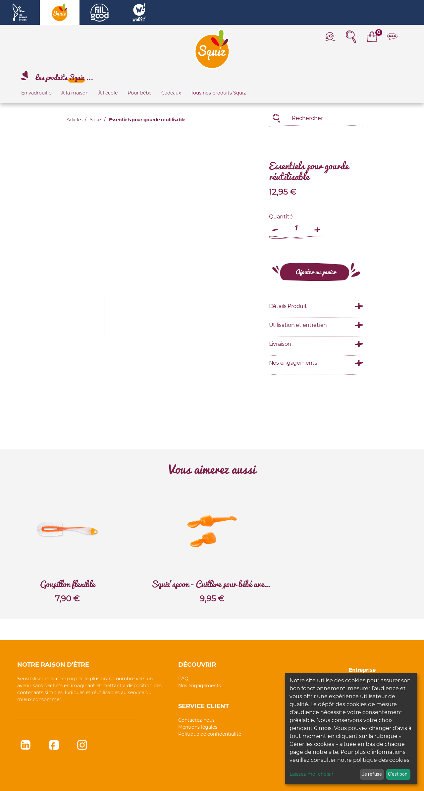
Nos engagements (199, 686)
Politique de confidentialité (209, 734)
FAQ (183, 679)
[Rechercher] (277, 118)
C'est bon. (398, 774)
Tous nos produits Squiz (218, 93)
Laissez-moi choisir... (313, 774)
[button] (76, 226)
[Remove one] (275, 226)
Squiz (95, 120)
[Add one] (317, 226)
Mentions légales (197, 727)
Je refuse (372, 774)
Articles (74, 120)
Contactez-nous (196, 720)
